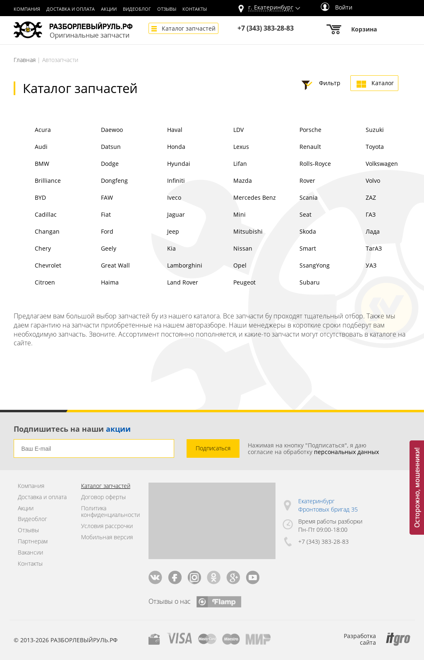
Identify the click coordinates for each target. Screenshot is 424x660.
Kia (161, 249)
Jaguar (165, 215)
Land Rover (172, 283)
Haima (99, 283)
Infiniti (165, 181)
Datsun (100, 147)
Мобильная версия (107, 537)
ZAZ (360, 198)
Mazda (232, 181)
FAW (96, 198)
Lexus (230, 147)
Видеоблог (137, 9)
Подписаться (213, 448)
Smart (297, 249)
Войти (336, 7)
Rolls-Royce (304, 164)
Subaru (299, 283)
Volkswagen (371, 164)
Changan (37, 232)
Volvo (362, 181)
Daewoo (101, 130)
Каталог (382, 83)
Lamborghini (174, 266)
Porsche (299, 130)
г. (270, 7)
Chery (32, 249)
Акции (109, 9)
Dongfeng (104, 181)
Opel (229, 266)
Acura (32, 130)
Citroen (34, 283)
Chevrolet (37, 266)
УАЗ (360, 266)
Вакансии (30, 552)
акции (118, 429)
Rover (296, 181)
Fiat (95, 215)
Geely (98, 249)
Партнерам (33, 541)
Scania (298, 198)
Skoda (297, 232)
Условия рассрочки (107, 526)
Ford (96, 232)
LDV (228, 130)
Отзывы (166, 9)
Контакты (194, 9)
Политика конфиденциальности (108, 512)
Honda (165, 147)
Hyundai (168, 164)
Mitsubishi (237, 232)
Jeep (162, 232)
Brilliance (37, 181)
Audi (31, 147)
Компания (27, 9)
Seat (294, 215)
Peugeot (234, 283)
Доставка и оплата (70, 9)
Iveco (163, 198)
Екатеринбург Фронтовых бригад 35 (328, 505)
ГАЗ (360, 215)
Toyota (364, 147)
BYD (30, 198)
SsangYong (304, 266)
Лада (362, 232)
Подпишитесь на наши (72, 429)
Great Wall (105, 266)
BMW (31, 164)
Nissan (232, 249)
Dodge (99, 164)
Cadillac (35, 215)
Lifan (229, 164)
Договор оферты (103, 497)
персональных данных (346, 452)
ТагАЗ (363, 249)
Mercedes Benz (244, 198)
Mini (229, 215)
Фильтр (329, 83)
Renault (299, 147)
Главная (25, 60)
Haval (164, 130)
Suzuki (364, 130)
